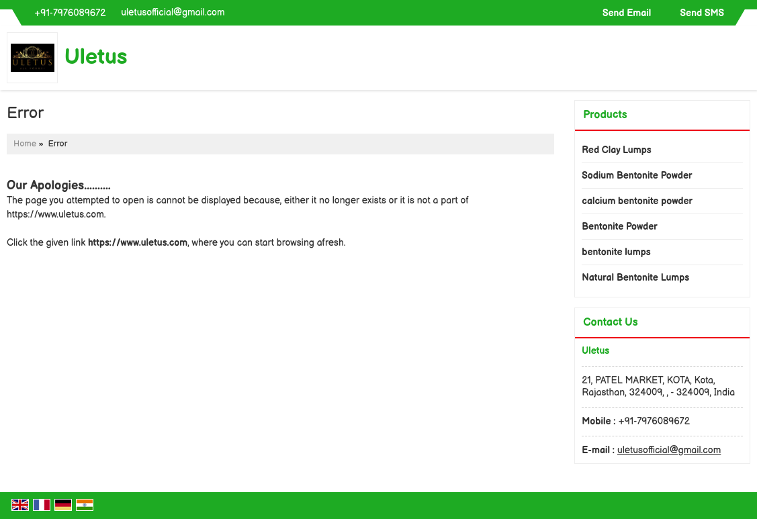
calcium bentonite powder (637, 201)
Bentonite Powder (620, 226)
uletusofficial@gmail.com (172, 12)
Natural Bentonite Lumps (635, 277)
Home (24, 144)
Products (605, 115)
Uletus (96, 57)
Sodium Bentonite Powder (637, 175)
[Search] (741, 60)
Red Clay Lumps (616, 150)
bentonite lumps (616, 252)
